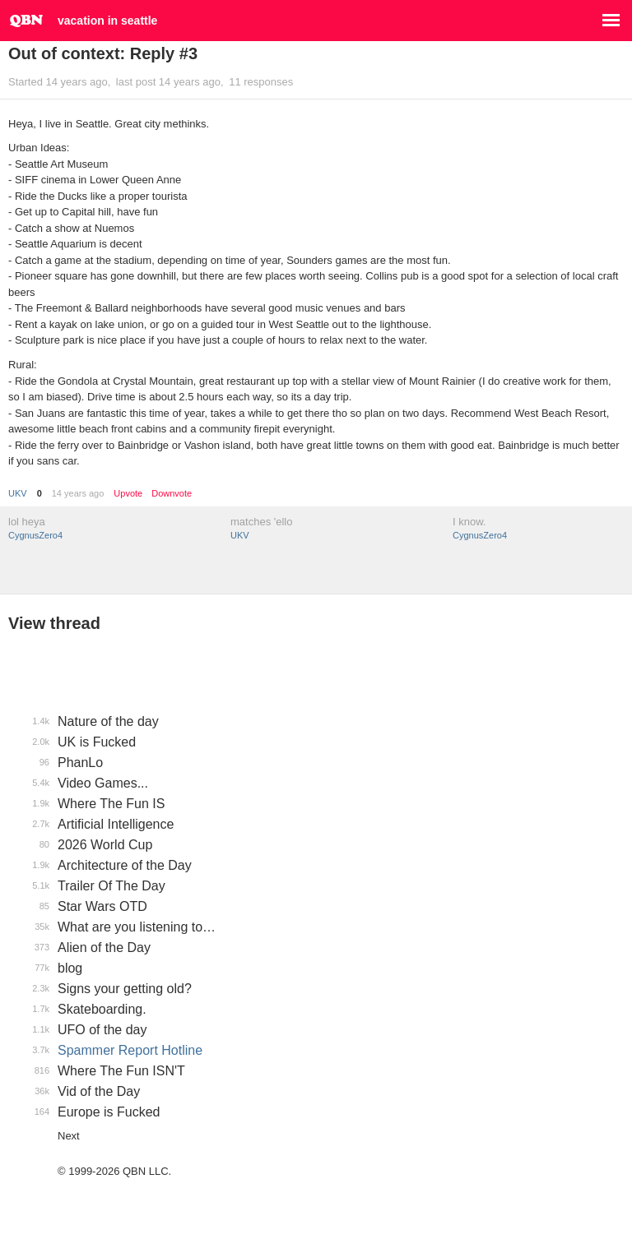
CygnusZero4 (35, 535)
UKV (17, 493)
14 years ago (78, 493)
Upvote (128, 493)
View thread (54, 623)
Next (69, 1135)
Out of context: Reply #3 (103, 53)
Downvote (171, 493)
